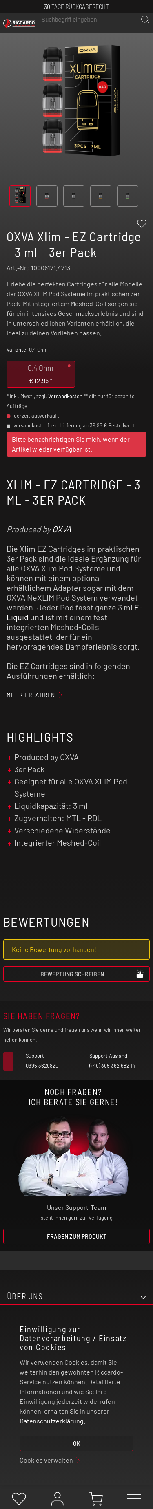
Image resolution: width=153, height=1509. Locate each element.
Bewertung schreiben (92, 973)
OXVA (61, 529)
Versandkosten (65, 396)
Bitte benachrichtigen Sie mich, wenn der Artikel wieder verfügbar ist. (71, 444)
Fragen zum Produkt (76, 1236)
